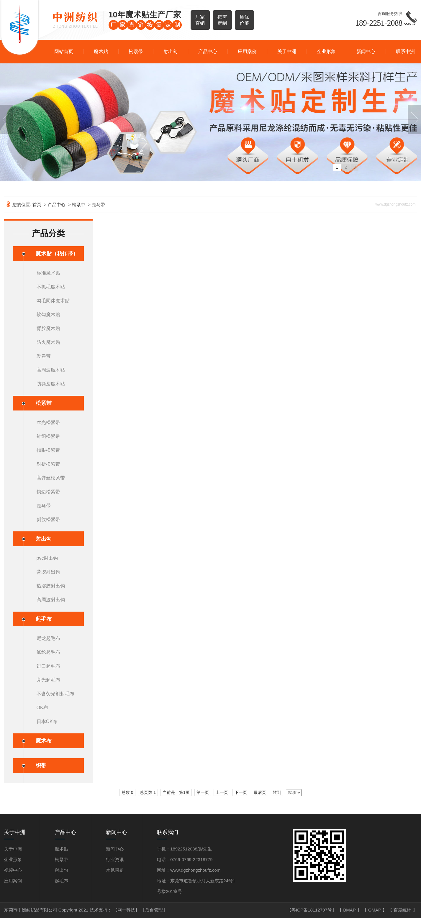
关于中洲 (286, 51)
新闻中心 (365, 51)
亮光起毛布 (48, 679)
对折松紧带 (48, 464)
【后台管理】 (154, 909)
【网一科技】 (127, 909)
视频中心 (13, 870)
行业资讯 (115, 859)
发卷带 (44, 356)
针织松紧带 (48, 436)
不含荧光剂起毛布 (55, 693)
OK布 (42, 707)
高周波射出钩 (51, 599)
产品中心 (207, 51)
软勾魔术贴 (48, 314)
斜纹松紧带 (48, 519)
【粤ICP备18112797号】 (312, 909)
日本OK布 (47, 721)
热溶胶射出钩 (51, 585)
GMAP (375, 909)
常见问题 (115, 870)
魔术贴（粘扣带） (57, 254)
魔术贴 (101, 51)
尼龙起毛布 (48, 638)
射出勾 (170, 51)
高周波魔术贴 (51, 369)
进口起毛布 (48, 666)
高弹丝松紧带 (51, 477)
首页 (37, 204)
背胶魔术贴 (48, 328)
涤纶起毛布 (48, 652)
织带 (41, 765)
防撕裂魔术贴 (51, 383)
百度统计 (403, 909)
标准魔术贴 (48, 272)
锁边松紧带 (48, 491)
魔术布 (44, 741)
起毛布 (44, 619)
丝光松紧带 (48, 422)
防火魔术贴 (48, 342)
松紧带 (136, 51)
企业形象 (326, 51)
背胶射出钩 (48, 571)
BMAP (350, 909)
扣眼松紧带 (48, 450)
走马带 (44, 505)
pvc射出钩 (47, 558)
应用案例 (247, 51)
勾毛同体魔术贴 (53, 300)
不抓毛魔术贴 (51, 286)
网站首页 (63, 51)
